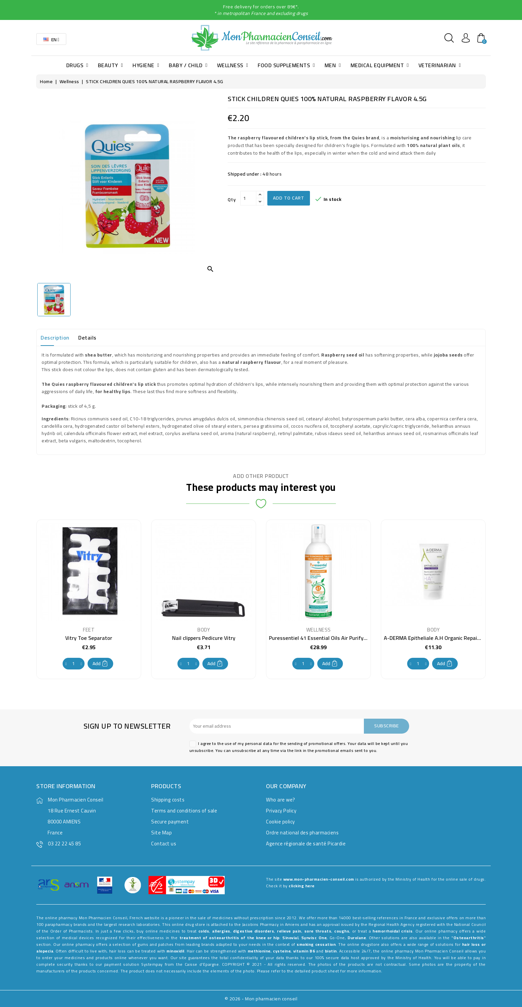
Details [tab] (87, 338)
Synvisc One (314, 937)
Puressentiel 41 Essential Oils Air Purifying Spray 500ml (335, 638)
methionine (259, 951)
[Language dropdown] (51, 39)
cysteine (282, 951)
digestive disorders (253, 931)
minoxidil (175, 951)
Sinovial (290, 937)
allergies (221, 931)
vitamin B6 (304, 951)
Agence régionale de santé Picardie (306, 843)
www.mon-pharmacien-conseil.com (318, 879)
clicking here (302, 886)
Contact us (163, 843)
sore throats (318, 931)
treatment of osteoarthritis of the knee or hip (229, 937)
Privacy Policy (281, 810)
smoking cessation (316, 944)
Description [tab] (55, 338)
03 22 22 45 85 (64, 843)
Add (100, 663)
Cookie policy (280, 821)
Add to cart (288, 198)
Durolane (357, 937)
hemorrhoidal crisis (392, 931)
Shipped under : (245, 174)
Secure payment (170, 821)
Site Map (161, 832)
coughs (341, 931)
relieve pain (289, 931)
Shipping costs (167, 799)
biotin (331, 951)
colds (203, 931)
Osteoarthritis (468, 937)
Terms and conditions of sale (184, 810)
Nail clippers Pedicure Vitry (203, 638)
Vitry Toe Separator (88, 638)
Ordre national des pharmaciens (302, 832)
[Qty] (248, 198)
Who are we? (280, 799)
